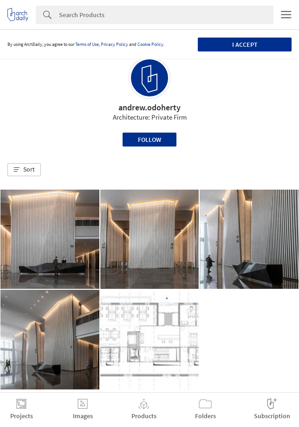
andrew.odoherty (149, 107)
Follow (149, 139)
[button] (24, 169)
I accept (245, 44)
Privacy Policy (114, 44)
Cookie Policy (150, 44)
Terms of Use (87, 44)
